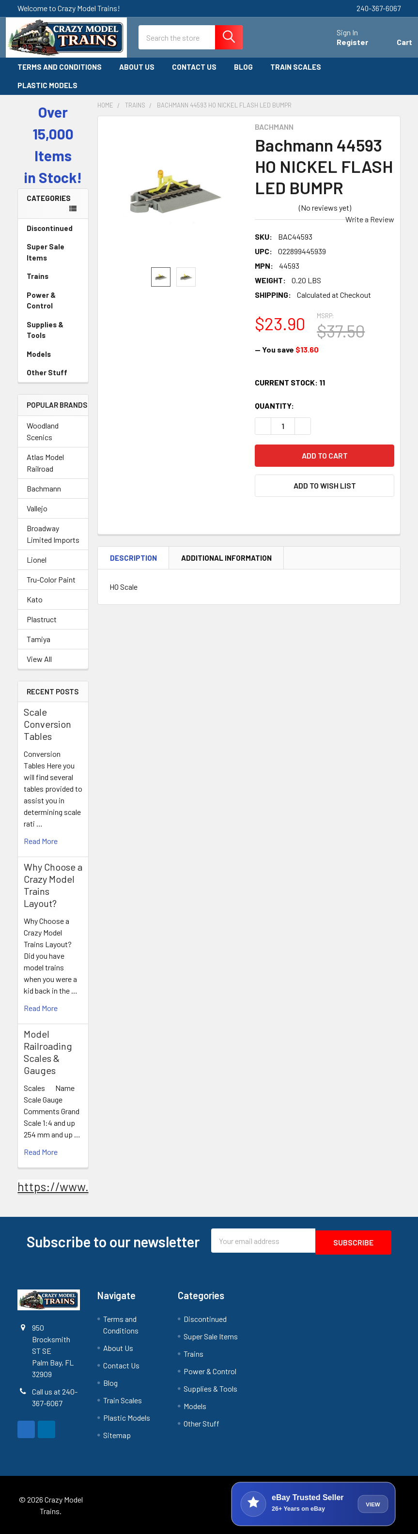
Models (53, 355)
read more (41, 841)
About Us (137, 67)
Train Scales (300, 67)
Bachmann (44, 489)
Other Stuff (53, 373)
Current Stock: (290, 383)
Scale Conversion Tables (47, 725)
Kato (35, 600)
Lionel (36, 560)
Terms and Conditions (59, 67)
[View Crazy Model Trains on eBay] (313, 1503)
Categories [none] (49, 199)
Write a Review (369, 220)
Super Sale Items (53, 253)
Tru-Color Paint (51, 580)
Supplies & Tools (53, 331)
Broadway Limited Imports (53, 534)
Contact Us (194, 67)
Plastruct (42, 620)
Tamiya (38, 639)
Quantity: (274, 406)
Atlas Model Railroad (45, 463)
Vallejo (37, 509)
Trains (53, 277)
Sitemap (117, 1434)
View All (39, 659)
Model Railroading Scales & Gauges (48, 1053)
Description (133, 558)
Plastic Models (51, 86)
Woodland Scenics (43, 432)
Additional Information (226, 558)
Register (340, 43)
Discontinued (50, 229)
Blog (243, 67)
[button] (324, 487)
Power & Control (53, 301)
